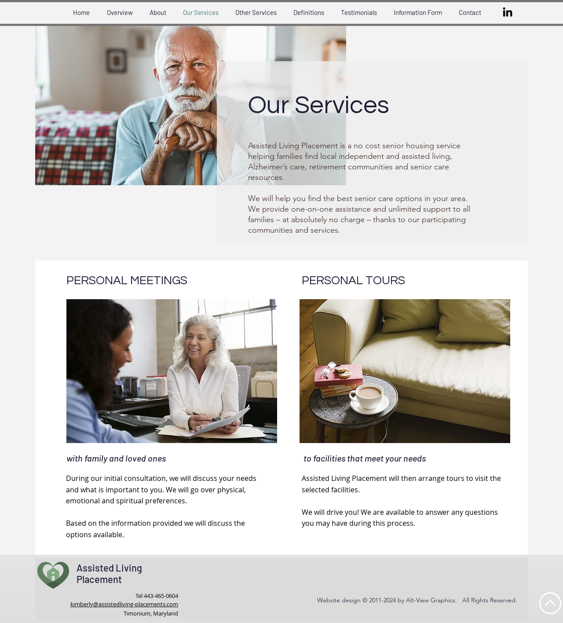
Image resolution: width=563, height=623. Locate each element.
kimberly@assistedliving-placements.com (124, 604)
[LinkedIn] (507, 11)
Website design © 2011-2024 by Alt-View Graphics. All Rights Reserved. (417, 600)
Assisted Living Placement (109, 573)
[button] (171, 371)
